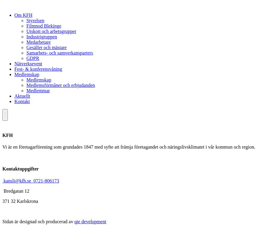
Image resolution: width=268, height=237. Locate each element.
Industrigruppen (41, 36)
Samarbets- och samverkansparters (59, 52)
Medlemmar (38, 90)
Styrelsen (35, 20)
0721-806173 (45, 180)
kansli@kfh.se (17, 180)
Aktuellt (22, 96)
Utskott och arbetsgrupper (51, 31)
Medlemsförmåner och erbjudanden (60, 85)
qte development (90, 221)
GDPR (32, 58)
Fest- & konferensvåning (38, 69)
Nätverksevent (28, 63)
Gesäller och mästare (46, 47)
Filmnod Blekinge (43, 25)
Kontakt (22, 101)
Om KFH (23, 15)
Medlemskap (26, 74)
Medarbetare (38, 42)
